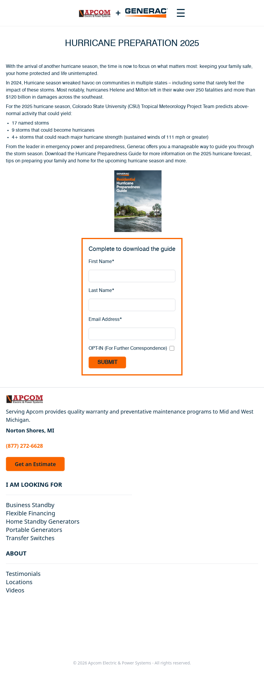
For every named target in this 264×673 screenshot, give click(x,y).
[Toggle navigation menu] (180, 13)
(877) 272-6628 (24, 445)
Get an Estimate (35, 464)
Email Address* (105, 319)
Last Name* (101, 290)
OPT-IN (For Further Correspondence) (128, 348)
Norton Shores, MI (30, 430)
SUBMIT (107, 362)
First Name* (101, 261)
